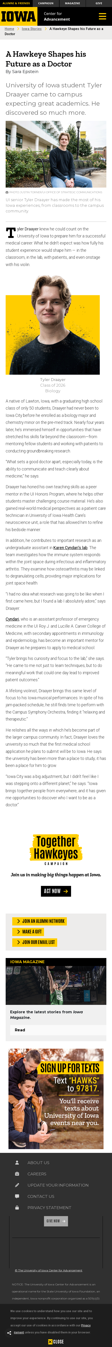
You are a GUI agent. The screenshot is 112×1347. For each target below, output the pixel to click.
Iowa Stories (32, 29)
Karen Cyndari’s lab (70, 547)
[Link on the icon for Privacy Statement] (16, 1207)
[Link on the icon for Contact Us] (16, 1196)
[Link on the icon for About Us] (16, 1162)
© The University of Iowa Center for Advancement (48, 1270)
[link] (23, 1253)
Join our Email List (35, 942)
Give (99, 3)
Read (20, 1030)
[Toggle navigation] (102, 16)
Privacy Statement (50, 1207)
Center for (57, 16)
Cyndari (12, 619)
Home (9, 29)
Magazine (72, 3)
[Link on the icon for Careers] (16, 1174)
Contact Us (41, 1196)
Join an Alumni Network (39, 921)
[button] (9, 1333)
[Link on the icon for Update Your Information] (16, 1185)
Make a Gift (28, 932)
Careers (37, 1174)
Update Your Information (58, 1185)
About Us (38, 1162)
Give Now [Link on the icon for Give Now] (53, 1221)
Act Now (53, 891)
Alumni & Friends (16, 3)
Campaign (45, 3)
